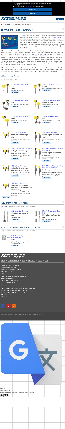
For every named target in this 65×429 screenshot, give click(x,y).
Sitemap (40, 314)
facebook (3, 306)
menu (60, 19)
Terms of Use (35, 314)
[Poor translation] (6, 395)
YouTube (8, 306)
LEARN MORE (15, 92)
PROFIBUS (43, 56)
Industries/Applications (13, 260)
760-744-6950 (9, 271)
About (46, 260)
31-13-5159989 (10, 283)
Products (7, 24)
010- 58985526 (9, 294)
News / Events (31, 260)
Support (40, 260)
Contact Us (4, 273)
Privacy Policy (28, 314)
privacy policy (29, 6)
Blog (14, 306)
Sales (23, 260)
